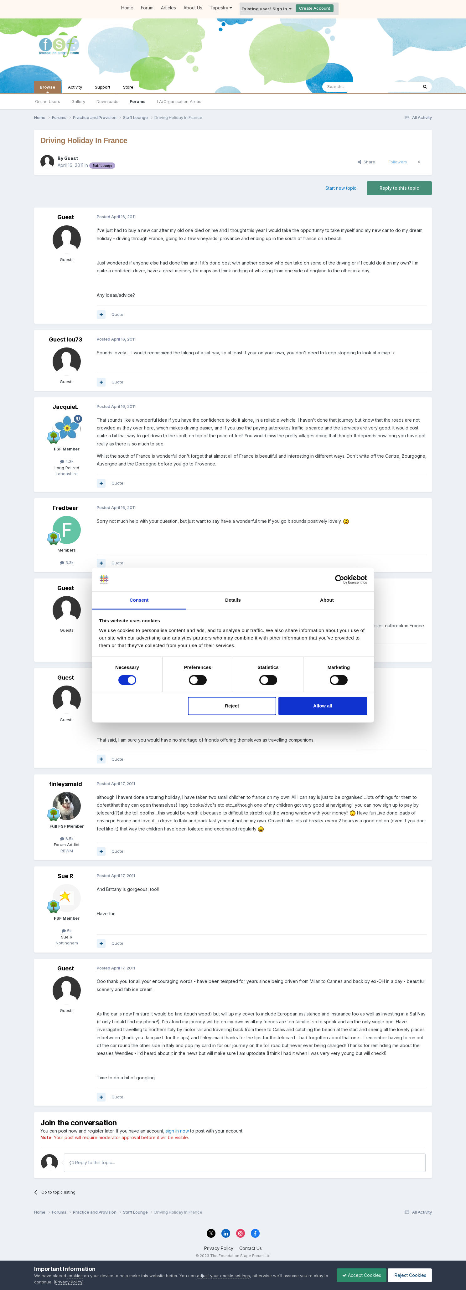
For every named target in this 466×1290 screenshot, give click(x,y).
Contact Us (250, 1248)
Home (127, 7)
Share (366, 161)
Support (102, 87)
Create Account (314, 8)
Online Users (47, 101)
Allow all (322, 706)
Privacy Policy (218, 1248)
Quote (117, 314)
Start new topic (340, 188)
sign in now (177, 1130)
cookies (75, 1275)
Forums (138, 101)
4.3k (67, 461)
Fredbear (65, 508)
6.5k (67, 838)
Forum (147, 7)
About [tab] (327, 600)
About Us (193, 7)
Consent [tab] (139, 600)
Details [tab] (233, 600)
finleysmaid (65, 784)
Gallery (78, 101)
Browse (47, 89)
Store (128, 87)
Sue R (65, 876)
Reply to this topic (399, 188)
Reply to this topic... (92, 1162)
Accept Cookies (358, 1275)
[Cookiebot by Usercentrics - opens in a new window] (339, 579)
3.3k (67, 562)
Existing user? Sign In (266, 8)
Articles (168, 7)
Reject (232, 706)
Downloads (107, 101)
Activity (75, 87)
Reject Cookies (408, 1275)
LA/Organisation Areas (179, 101)
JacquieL (65, 406)
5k (67, 930)
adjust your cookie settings (223, 1275)
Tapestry (221, 7)
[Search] (354, 87)
